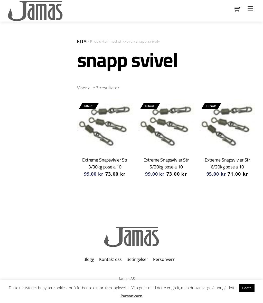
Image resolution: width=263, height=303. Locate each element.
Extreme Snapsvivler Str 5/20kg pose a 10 (166, 163)
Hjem (82, 41)
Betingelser (137, 259)
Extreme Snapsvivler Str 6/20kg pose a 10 (227, 163)
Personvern (164, 259)
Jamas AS (127, 278)
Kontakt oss (110, 259)
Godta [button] (246, 288)
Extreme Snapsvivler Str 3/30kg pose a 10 (104, 163)
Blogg (88, 259)
